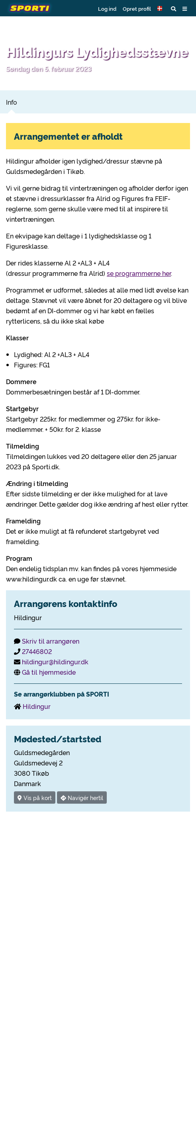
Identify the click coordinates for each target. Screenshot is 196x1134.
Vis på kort (35, 797)
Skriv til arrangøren (50, 640)
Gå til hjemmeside (49, 672)
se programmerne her (139, 273)
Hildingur (37, 706)
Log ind (107, 8)
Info (11, 102)
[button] (161, 8)
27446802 (37, 651)
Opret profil (137, 8)
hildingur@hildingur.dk (55, 661)
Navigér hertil (82, 797)
